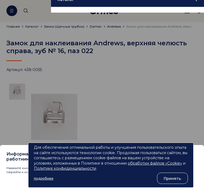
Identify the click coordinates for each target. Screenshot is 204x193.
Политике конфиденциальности (65, 168)
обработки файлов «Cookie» (155, 163)
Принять (172, 178)
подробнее (43, 178)
